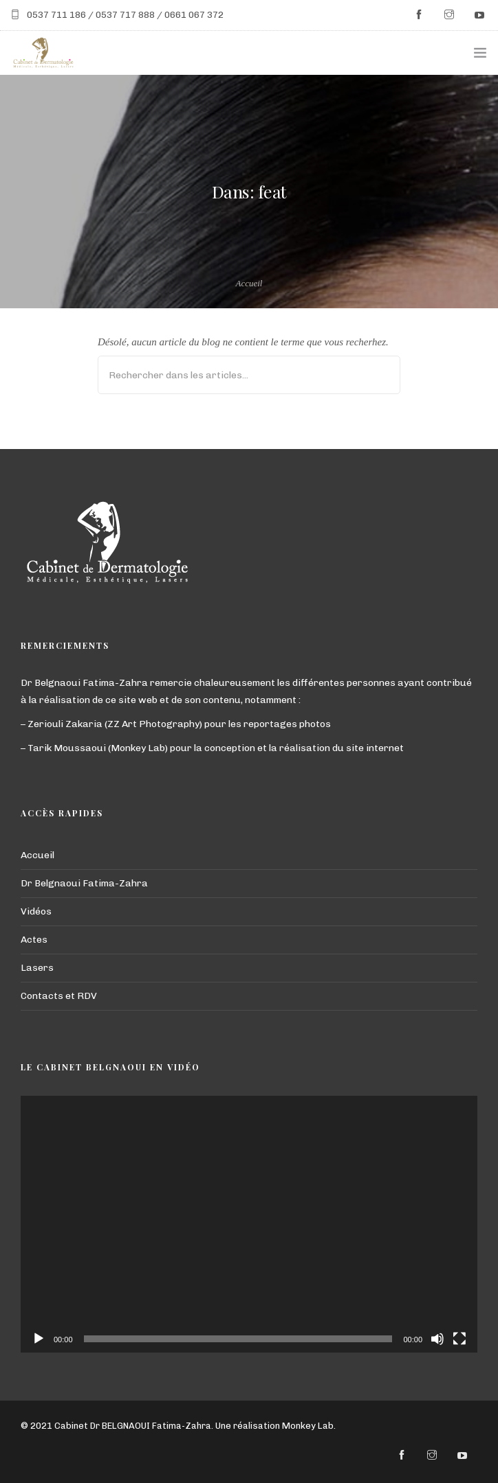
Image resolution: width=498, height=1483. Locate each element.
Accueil (249, 283)
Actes (34, 939)
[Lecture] (38, 1339)
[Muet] (437, 1339)
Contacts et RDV (59, 996)
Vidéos (36, 911)
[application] (249, 1224)
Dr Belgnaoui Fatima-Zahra (84, 883)
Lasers (37, 968)
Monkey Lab (308, 1426)
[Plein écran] (459, 1339)
